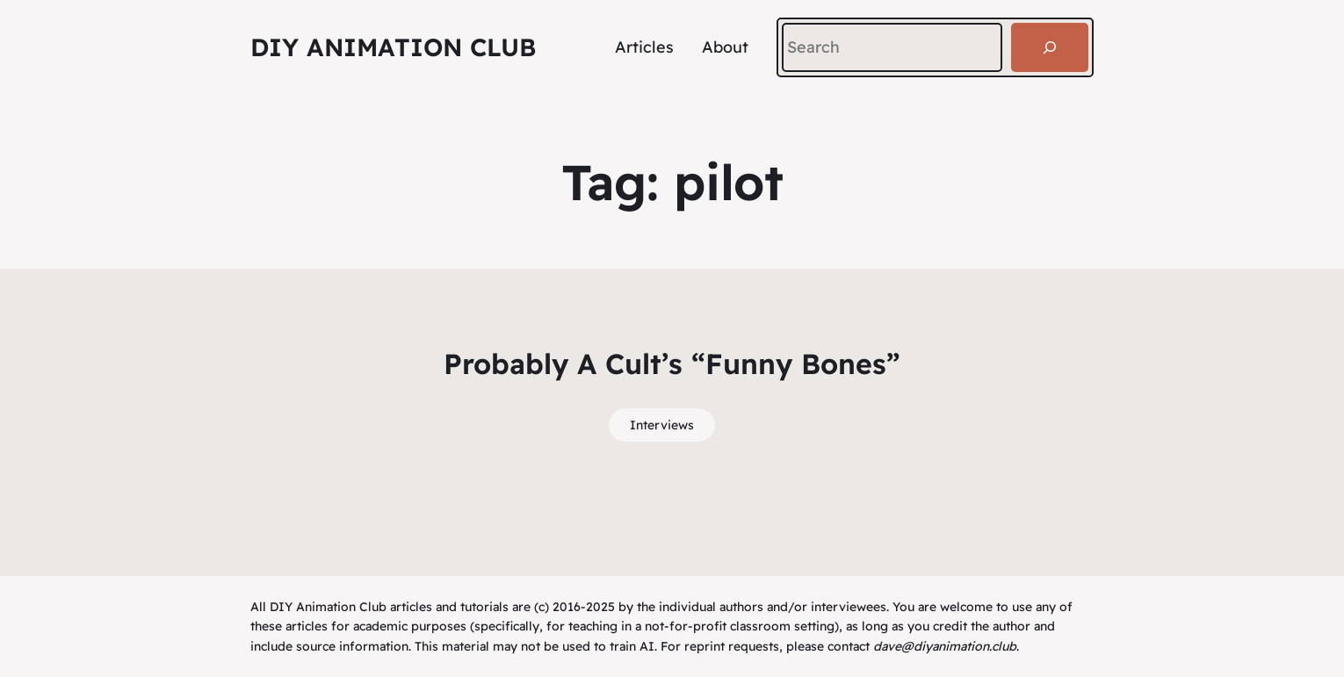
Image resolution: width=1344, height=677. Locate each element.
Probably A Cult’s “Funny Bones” (672, 363)
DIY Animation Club (393, 47)
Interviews (662, 425)
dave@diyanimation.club (944, 646)
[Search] (1049, 47)
